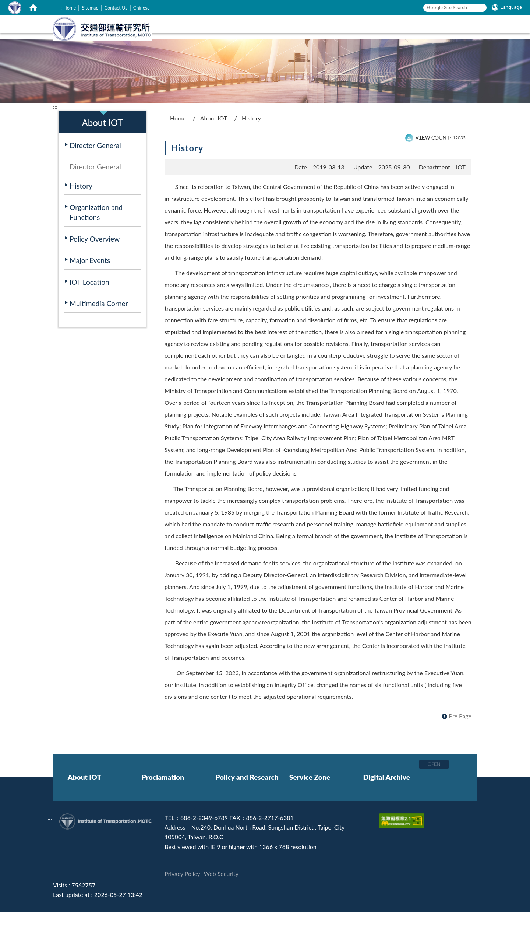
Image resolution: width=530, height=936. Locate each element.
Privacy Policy (182, 897)
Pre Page (460, 740)
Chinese (141, 8)
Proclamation (162, 801)
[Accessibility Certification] (402, 841)
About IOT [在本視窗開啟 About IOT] (211, 47)
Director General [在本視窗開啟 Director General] (95, 169)
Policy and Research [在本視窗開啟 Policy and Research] (324, 47)
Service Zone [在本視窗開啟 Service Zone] (387, 47)
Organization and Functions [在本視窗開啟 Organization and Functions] (96, 236)
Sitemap (90, 8)
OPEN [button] (434, 788)
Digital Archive (386, 801)
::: (60, 8)
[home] (33, 7)
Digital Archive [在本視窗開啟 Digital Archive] (443, 47)
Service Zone (309, 801)
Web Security (221, 897)
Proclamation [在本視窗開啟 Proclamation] (260, 47)
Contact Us (116, 8)
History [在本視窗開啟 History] (81, 210)
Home (69, 8)
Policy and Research (247, 801)
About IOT (213, 142)
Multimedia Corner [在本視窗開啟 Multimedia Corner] (99, 327)
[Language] (507, 7)
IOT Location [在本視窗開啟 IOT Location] (89, 306)
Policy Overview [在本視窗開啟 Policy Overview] (95, 263)
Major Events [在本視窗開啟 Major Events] (90, 284)
